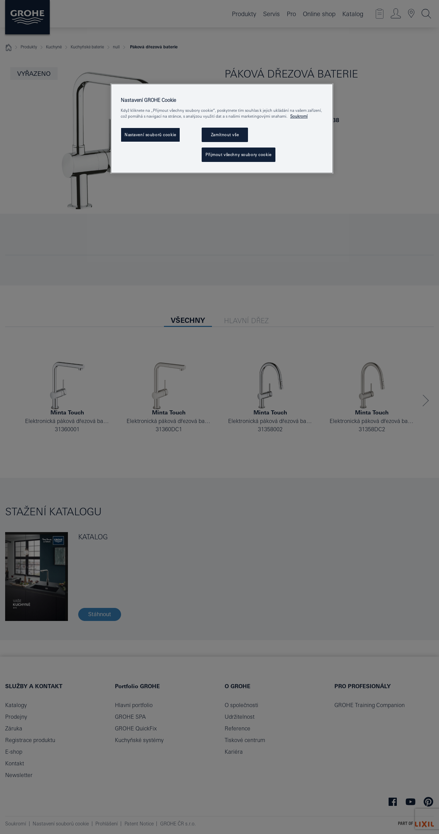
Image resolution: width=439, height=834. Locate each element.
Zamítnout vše (225, 134)
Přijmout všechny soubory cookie (238, 154)
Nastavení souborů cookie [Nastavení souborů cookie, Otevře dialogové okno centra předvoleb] (150, 134)
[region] (221, 128)
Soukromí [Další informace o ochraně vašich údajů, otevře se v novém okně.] (299, 116)
